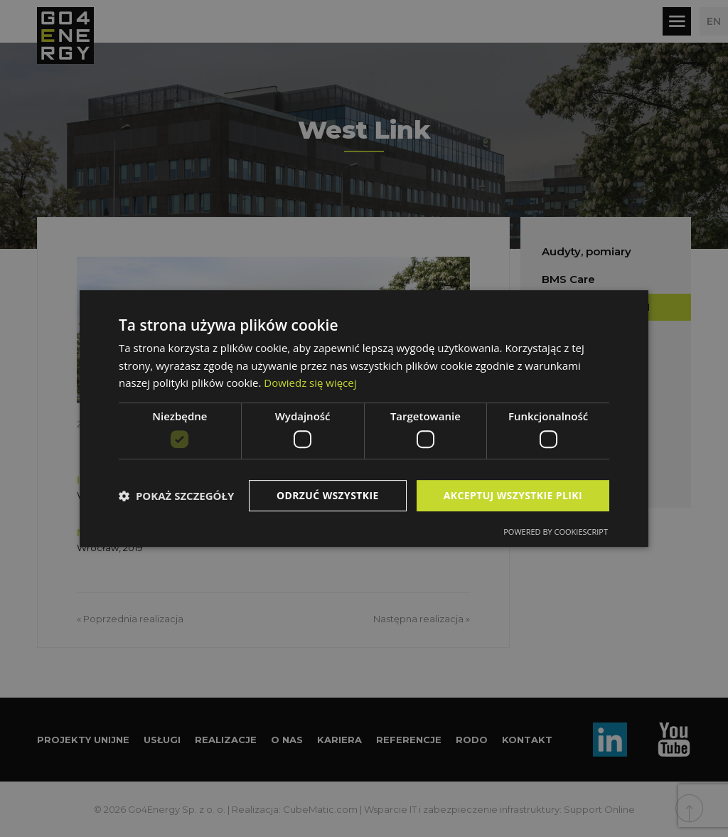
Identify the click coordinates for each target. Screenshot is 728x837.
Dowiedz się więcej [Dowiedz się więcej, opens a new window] (310, 382)
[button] (176, 495)
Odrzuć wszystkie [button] (327, 495)
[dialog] (364, 419)
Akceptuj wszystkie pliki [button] (512, 495)
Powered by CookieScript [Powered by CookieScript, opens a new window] (555, 531)
